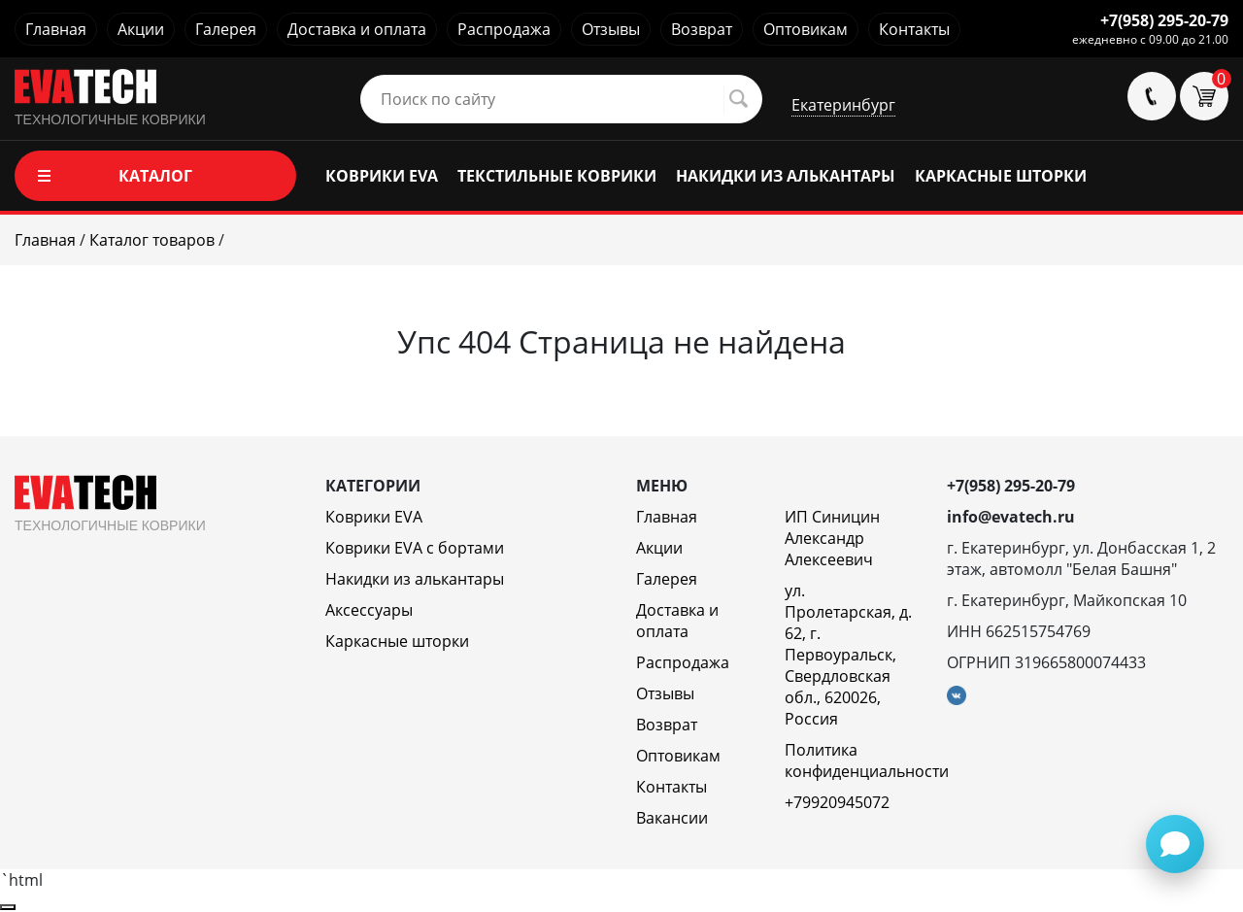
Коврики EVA (373, 516)
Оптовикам (805, 29)
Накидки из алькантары (414, 579)
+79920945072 (837, 802)
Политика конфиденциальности (867, 760)
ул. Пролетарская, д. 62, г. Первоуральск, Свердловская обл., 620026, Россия (848, 654)
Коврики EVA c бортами (414, 547)
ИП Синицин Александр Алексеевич (832, 538)
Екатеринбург (843, 105)
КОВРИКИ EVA (381, 175)
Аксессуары (369, 610)
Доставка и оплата (356, 29)
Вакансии (672, 817)
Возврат (701, 29)
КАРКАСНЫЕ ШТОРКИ (1001, 175)
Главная (55, 29)
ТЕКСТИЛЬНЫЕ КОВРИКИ (556, 175)
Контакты (914, 29)
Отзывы (611, 29)
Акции (141, 29)
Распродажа (504, 29)
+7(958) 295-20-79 (1164, 20)
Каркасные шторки (397, 641)
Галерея (225, 29)
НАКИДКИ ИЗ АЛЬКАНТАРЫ (785, 175)
